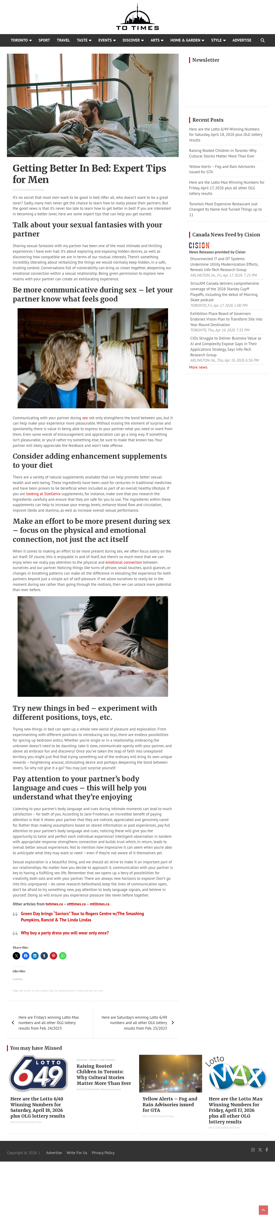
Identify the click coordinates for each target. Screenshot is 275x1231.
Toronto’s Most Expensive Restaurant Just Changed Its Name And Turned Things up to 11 (225, 209)
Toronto (19, 40)
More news (198, 367)
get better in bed (29, 990)
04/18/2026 (17, 1122)
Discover (131, 40)
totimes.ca (54, 904)
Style (216, 40)
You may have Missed (36, 1048)
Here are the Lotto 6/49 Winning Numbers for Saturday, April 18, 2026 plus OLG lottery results (225, 135)
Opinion (82, 1060)
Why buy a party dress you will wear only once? (65, 933)
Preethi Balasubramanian (106, 1089)
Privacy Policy (103, 1152)
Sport (44, 40)
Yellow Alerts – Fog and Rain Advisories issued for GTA (170, 1104)
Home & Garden (185, 40)
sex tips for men (93, 990)
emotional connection (124, 562)
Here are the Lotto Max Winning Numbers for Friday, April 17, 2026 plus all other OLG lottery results (226, 188)
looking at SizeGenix (43, 493)
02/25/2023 (20, 189)
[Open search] (262, 40)
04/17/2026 (150, 1116)
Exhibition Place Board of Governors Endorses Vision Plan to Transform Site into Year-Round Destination (226, 319)
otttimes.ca (76, 904)
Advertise (242, 40)
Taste (82, 40)
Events (105, 40)
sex (85, 417)
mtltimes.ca (99, 904)
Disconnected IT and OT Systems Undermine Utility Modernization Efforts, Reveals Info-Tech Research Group (224, 264)
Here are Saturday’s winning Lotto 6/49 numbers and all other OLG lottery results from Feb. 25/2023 (134, 1023)
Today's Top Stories (102, 1060)
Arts (155, 40)
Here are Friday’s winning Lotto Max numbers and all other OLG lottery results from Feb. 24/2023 (49, 1023)
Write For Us (77, 1152)
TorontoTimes (36, 189)
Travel (63, 40)
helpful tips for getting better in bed (61, 990)
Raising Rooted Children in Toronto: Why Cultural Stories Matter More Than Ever (222, 153)
